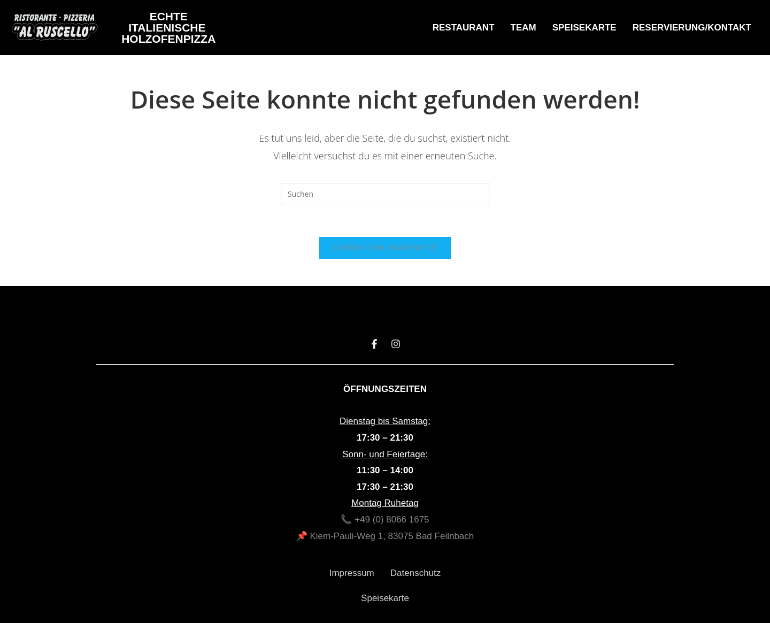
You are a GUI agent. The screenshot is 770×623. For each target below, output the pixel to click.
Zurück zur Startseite (385, 248)
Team (523, 27)
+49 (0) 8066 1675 (392, 519)
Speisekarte (584, 27)
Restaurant (464, 27)
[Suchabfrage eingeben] (385, 193)
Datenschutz (415, 573)
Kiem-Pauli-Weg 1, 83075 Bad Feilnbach (392, 536)
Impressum (351, 573)
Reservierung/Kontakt (692, 27)
